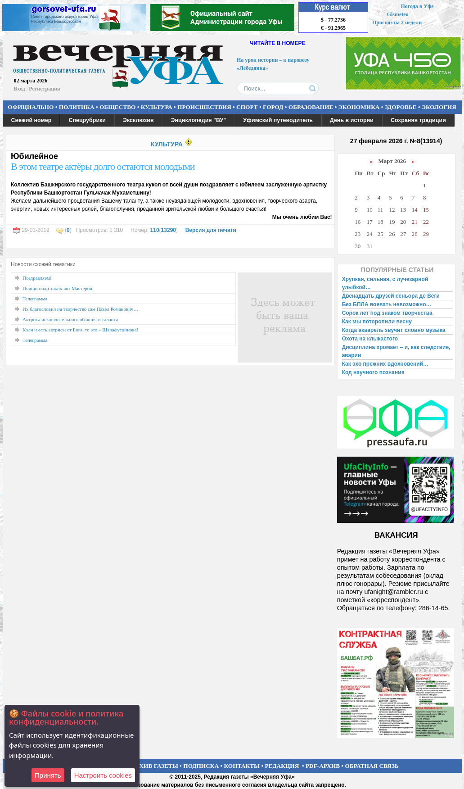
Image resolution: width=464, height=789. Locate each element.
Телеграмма (35, 298)
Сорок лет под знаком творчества (387, 313)
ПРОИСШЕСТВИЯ (204, 107)
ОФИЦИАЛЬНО (31, 107)
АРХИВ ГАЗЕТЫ (154, 765)
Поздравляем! (37, 278)
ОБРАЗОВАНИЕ (310, 107)
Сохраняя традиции (418, 120)
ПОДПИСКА (201, 765)
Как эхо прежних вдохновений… (385, 364)
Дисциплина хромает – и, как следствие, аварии (396, 351)
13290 (168, 230)
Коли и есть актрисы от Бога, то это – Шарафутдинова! (80, 329)
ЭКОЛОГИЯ (439, 107)
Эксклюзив (138, 120)
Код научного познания (373, 372)
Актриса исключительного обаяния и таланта (70, 319)
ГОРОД (273, 107)
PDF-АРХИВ (323, 765)
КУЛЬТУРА (156, 107)
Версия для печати (210, 230)
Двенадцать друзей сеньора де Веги (391, 296)
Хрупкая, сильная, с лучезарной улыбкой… (385, 283)
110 (154, 230)
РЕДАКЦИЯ (282, 765)
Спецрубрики (87, 120)
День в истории (352, 120)
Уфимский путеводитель (278, 120)
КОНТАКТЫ (242, 765)
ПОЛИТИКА (77, 107)
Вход (19, 89)
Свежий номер (31, 120)
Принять (48, 775)
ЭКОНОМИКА (359, 107)
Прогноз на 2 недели (397, 22)
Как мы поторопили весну (377, 321)
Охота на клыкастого (370, 339)
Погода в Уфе (417, 6)
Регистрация (44, 89)
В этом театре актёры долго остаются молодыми (103, 166)
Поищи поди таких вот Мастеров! (58, 288)
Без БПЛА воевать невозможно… (387, 304)
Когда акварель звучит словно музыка (394, 330)
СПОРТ (247, 107)
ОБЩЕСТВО (117, 107)
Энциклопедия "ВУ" (198, 120)
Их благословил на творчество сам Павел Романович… (81, 309)
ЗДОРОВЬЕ (401, 107)
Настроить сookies (103, 775)
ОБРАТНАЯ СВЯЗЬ (372, 765)
